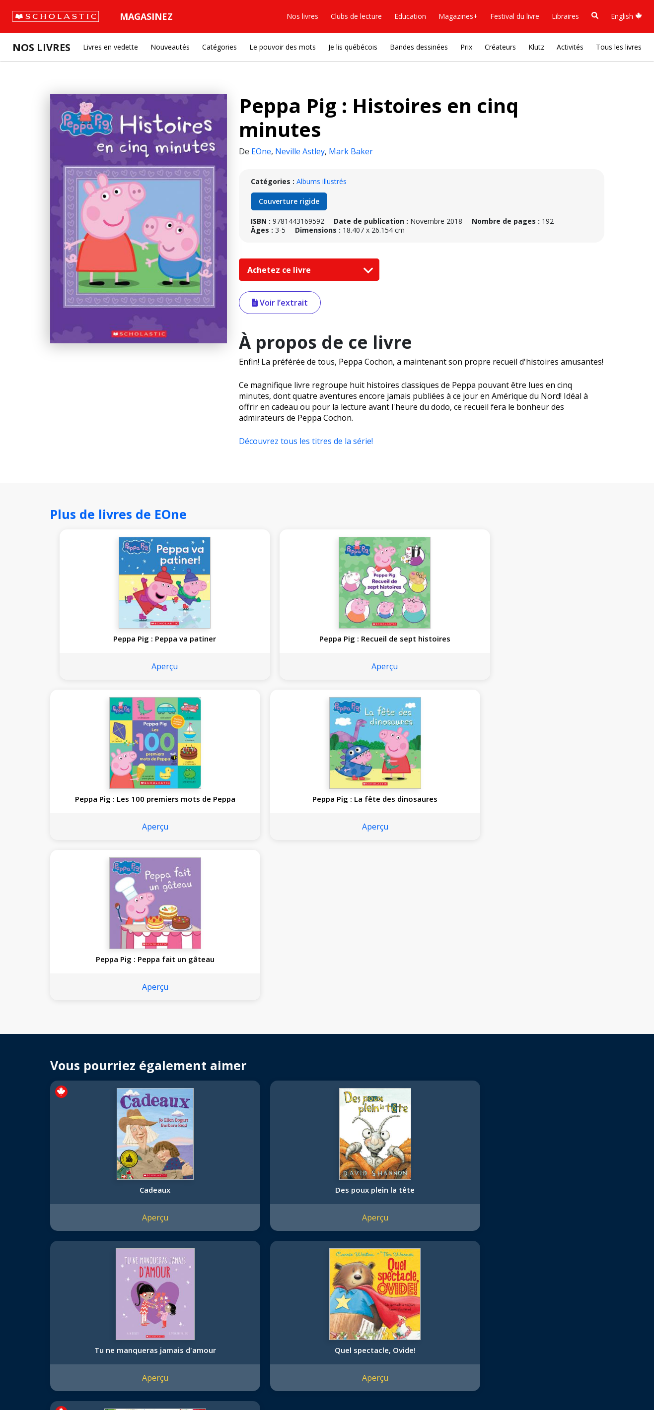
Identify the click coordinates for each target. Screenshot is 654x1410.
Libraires (565, 16)
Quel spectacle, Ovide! (437, 1059)
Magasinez (146, 16)
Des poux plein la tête (213, 1059)
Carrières (32, 1295)
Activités (570, 47)
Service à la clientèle (240, 1215)
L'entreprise (37, 1200)
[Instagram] (212, 1202)
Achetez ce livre (307, 269)
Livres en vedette (110, 47)
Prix (466, 47)
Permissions (152, 1212)
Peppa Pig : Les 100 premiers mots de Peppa (335, 648)
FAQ (139, 1223)
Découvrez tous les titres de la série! (306, 441)
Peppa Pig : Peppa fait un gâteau (101, 823)
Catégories (219, 47)
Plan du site (36, 1380)
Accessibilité (37, 1247)
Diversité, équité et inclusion (63, 1235)
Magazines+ (458, 16)
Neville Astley (300, 151)
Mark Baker (351, 151)
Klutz (536, 47)
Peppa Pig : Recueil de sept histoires (223, 643)
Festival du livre (514, 16)
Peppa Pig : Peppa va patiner (110, 648)
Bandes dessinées (419, 47)
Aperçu (111, 686)
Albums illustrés (321, 181)
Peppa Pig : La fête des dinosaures (448, 643)
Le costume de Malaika (550, 1064)
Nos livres (302, 16)
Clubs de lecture (356, 16)
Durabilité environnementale (63, 1283)
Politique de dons (45, 1259)
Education (410, 16)
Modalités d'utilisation (189, 1380)
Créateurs (500, 47)
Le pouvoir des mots (282, 47)
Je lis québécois (352, 47)
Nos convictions (44, 1212)
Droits (142, 1200)
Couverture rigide (289, 201)
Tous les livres (619, 47)
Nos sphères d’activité (53, 1223)
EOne (261, 151)
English (626, 16)
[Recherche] (594, 15)
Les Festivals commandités (61, 1271)
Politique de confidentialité (104, 1380)
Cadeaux (101, 1059)
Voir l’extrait (280, 302)
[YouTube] (249, 1202)
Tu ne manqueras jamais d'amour (326, 1064)
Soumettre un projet (50, 1307)
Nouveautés (170, 47)
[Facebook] (231, 1202)
